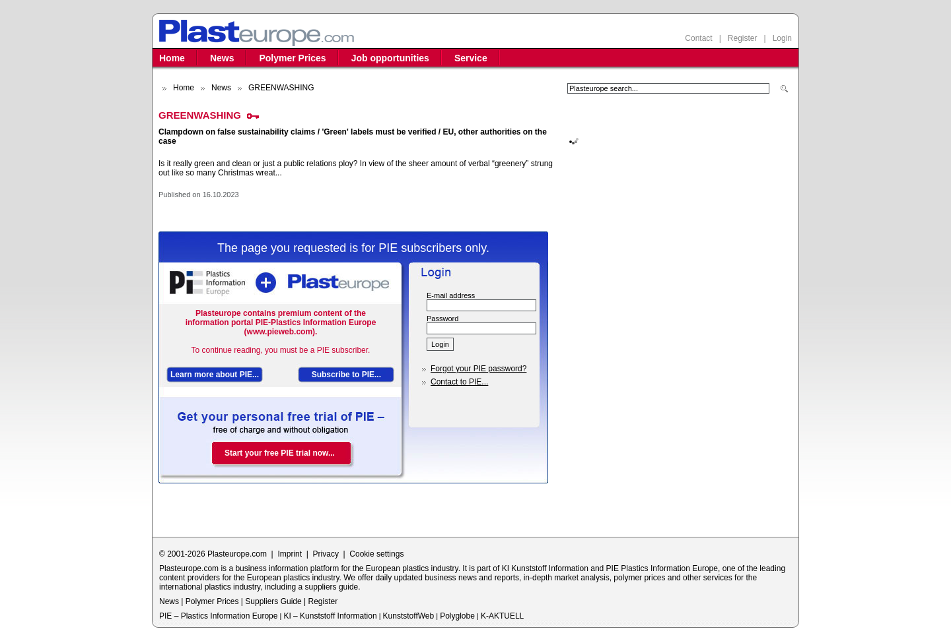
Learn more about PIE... (214, 374)
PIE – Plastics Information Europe (218, 616)
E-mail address (451, 295)
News (222, 58)
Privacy (326, 554)
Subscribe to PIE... (346, 374)
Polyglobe (457, 616)
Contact (698, 38)
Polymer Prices (292, 58)
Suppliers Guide (273, 601)
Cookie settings (376, 554)
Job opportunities (390, 58)
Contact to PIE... (459, 381)
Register (742, 38)
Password (442, 318)
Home (172, 58)
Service (470, 58)
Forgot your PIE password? (478, 368)
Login (782, 38)
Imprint (289, 554)
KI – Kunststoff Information (329, 616)
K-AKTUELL (502, 616)
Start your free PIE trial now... (280, 453)
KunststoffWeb (409, 616)
